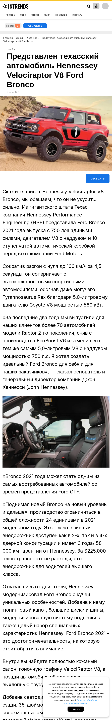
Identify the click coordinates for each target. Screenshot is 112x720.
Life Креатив (61, 15)
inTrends (15, 6)
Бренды (35, 15)
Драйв (47, 15)
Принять (76, 709)
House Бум (77, 15)
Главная (8, 37)
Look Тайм (10, 15)
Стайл (23, 15)
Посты (13, 26)
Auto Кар (32, 37)
